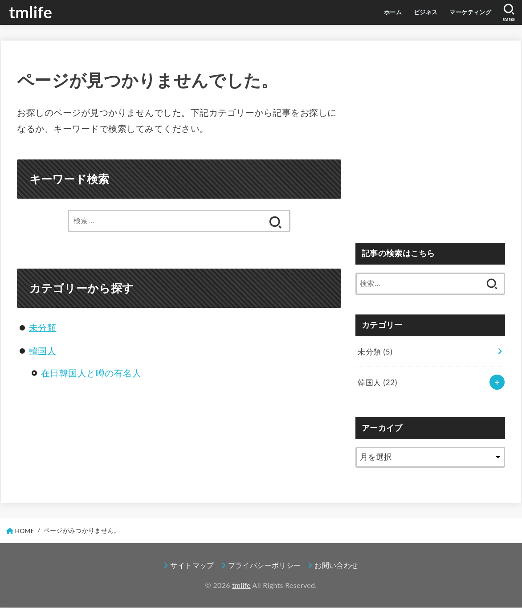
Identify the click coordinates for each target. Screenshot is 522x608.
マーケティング (461, 12)
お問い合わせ (337, 566)
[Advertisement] (430, 147)
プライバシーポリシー (264, 566)
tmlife (31, 12)
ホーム (367, 12)
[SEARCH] (507, 12)
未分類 (43, 327)
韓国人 (43, 351)
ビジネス (407, 12)
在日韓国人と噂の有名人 (91, 373)
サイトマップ (192, 566)
